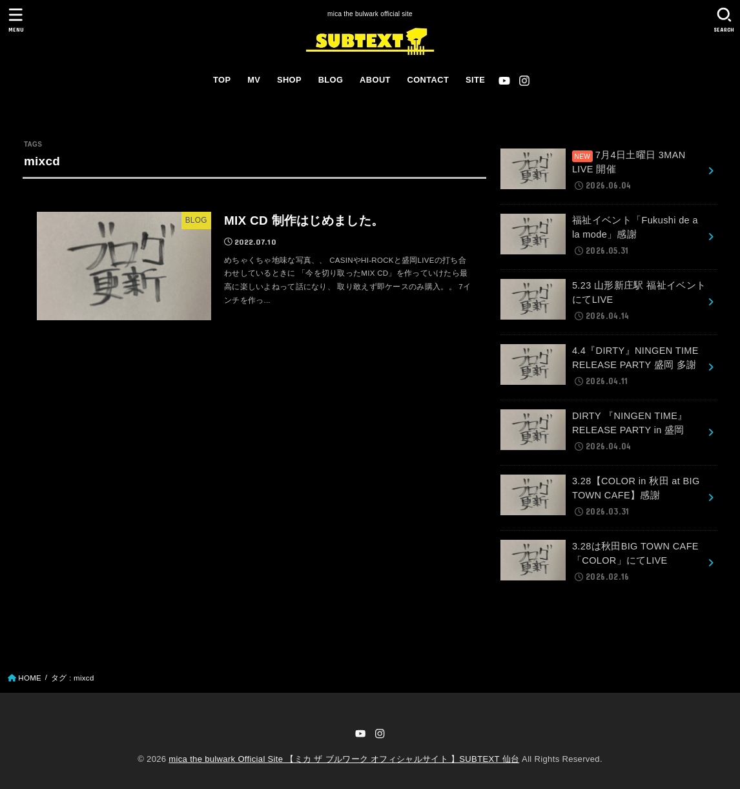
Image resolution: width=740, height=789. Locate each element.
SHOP (289, 80)
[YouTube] (504, 81)
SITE (475, 80)
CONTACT (428, 80)
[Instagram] (524, 81)
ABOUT (375, 80)
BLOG (331, 80)
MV (253, 80)
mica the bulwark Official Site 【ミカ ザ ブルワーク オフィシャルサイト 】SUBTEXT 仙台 (344, 759)
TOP (222, 80)
